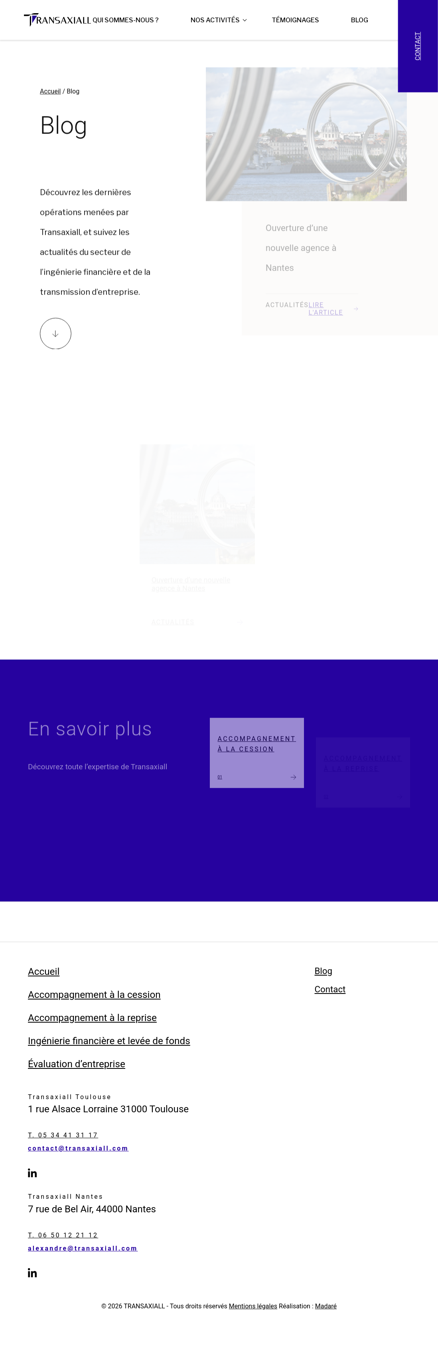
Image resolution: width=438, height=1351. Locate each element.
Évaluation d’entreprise (76, 1064)
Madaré (326, 1306)
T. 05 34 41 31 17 (63, 1135)
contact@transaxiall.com (78, 1148)
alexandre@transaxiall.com (83, 1248)
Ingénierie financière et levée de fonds (109, 1041)
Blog (359, 20)
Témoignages (295, 20)
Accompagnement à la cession (94, 994)
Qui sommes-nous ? (126, 20)
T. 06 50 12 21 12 (63, 1235)
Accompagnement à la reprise (92, 1017)
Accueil (50, 98)
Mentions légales (253, 1306)
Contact (418, 46)
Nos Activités (215, 20)
